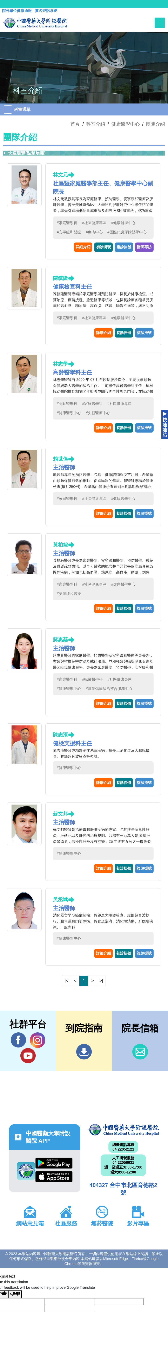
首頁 (75, 124)
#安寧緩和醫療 (69, 232)
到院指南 (84, 1051)
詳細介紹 (83, 247)
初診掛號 (103, 247)
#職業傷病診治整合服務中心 (109, 689)
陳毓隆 (60, 278)
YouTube (28, 1055)
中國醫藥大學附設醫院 (123, 1130)
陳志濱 (60, 734)
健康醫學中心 (125, 124)
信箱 (140, 1051)
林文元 (60, 174)
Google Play (54, 1163)
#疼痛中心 (94, 232)
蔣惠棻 (60, 639)
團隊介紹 (155, 124)
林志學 (60, 364)
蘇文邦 (60, 814)
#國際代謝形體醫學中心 (127, 232)
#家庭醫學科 (67, 223)
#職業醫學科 (92, 679)
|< (66, 980)
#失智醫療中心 (98, 413)
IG (37, 1040)
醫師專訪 (144, 247)
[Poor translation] (15, 1294)
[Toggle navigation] (160, 23)
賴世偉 (60, 459)
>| (101, 980)
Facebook (18, 1040)
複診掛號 (123, 247)
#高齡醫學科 (67, 404)
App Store (54, 1176)
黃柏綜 (60, 544)
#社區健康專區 (94, 223)
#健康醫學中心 (123, 223)
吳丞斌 (60, 899)
